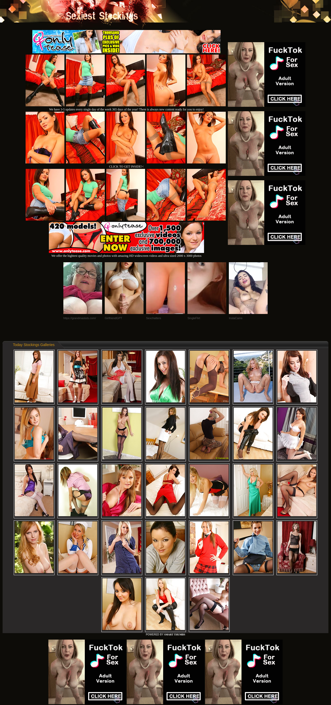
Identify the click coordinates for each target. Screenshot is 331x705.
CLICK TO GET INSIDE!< (126, 166)
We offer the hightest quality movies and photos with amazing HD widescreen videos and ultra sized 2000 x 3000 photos (126, 254)
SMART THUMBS (174, 634)
